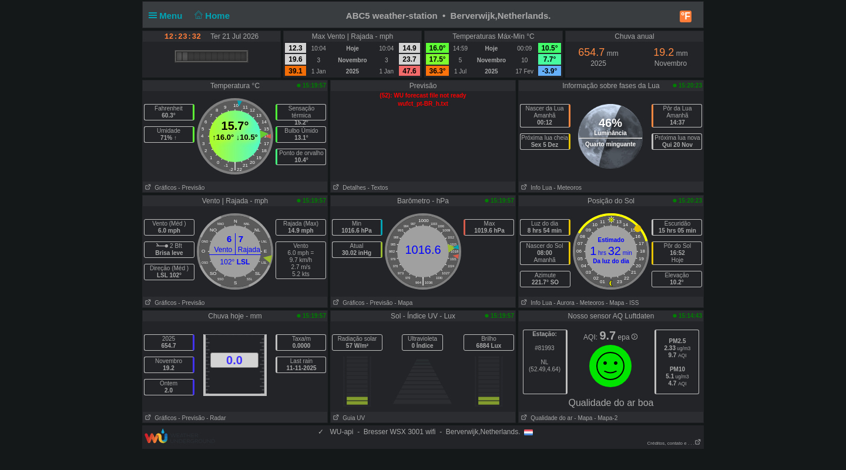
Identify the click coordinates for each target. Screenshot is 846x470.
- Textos (378, 187)
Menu (168, 16)
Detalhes (348, 187)
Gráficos (160, 187)
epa (627, 337)
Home (211, 16)
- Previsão (191, 187)
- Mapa (403, 303)
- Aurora (564, 303)
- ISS (632, 303)
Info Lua (535, 187)
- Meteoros (567, 187)
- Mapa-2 (604, 418)
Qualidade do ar (546, 418)
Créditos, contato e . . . (674, 443)
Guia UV (348, 418)
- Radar (216, 418)
